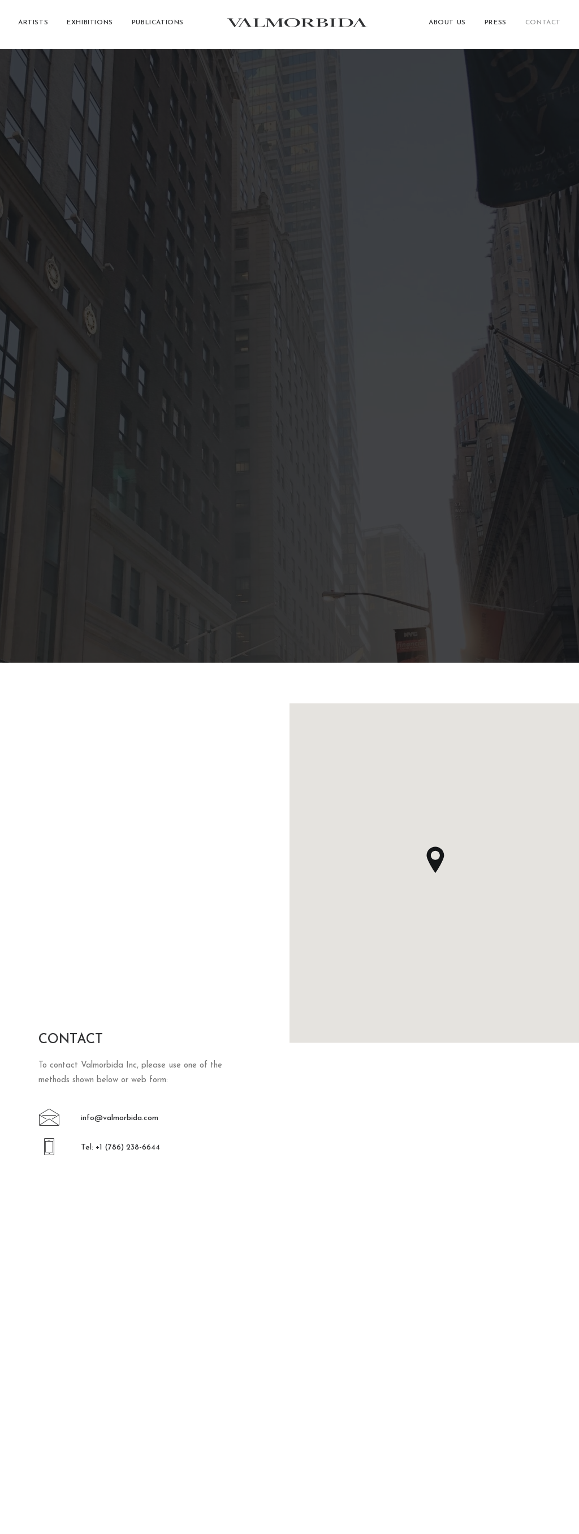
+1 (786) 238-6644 (85, 1421)
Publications (158, 24)
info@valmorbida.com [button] (119, 435)
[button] (49, 440)
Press (496, 24)
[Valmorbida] (294, 24)
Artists (33, 24)
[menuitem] (37, 25)
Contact (543, 24)
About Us (447, 24)
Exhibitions (90, 24)
